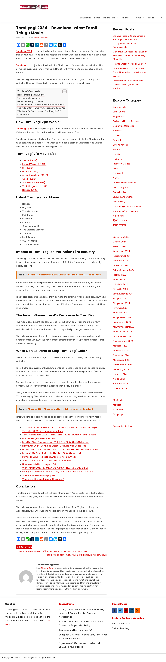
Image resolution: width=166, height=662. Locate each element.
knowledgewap (30, 657)
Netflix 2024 (119, 378)
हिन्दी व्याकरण (120, 220)
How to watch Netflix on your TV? (39, 464)
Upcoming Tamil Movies (125, 211)
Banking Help (119, 107)
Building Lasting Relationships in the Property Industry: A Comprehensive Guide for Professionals (81, 613)
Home (97, 17)
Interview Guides (121, 163)
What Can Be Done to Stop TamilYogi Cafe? (39, 111)
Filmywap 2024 (121, 307)
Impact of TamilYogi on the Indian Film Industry (41, 104)
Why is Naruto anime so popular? (39, 475)
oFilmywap (118, 409)
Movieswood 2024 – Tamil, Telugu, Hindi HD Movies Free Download (77, 555)
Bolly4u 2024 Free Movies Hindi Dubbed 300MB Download (51, 453)
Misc (115, 168)
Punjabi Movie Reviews (124, 182)
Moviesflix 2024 (121, 345)
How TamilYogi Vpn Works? (30, 94)
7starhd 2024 (120, 388)
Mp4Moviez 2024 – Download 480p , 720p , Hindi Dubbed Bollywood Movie (60, 449)
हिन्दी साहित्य (119, 225)
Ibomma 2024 (120, 274)
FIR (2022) (27, 167)
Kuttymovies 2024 (122, 317)
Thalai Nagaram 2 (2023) (35, 186)
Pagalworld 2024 (121, 255)
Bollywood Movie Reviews (126, 121)
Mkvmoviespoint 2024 (124, 326)
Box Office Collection (124, 125)
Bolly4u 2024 (119, 241)
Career (116, 135)
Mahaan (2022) (30, 171)
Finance (128, 18)
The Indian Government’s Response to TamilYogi (41, 108)
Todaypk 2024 (120, 260)
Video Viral (118, 215)
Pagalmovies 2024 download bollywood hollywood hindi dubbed (128, 84)
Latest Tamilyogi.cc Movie (30, 101)
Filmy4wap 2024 (121, 303)
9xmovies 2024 (121, 355)
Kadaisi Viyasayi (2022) (34, 164)
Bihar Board (111, 18)
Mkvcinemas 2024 (122, 336)
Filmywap (118, 414)
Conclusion (23, 114)
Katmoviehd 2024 (122, 322)
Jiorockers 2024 (121, 237)
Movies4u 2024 (121, 350)
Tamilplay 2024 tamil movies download (42, 431)
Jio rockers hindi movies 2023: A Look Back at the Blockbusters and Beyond (60, 427)
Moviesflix (118, 404)
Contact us (85, 17)
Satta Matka (119, 192)
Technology (119, 201)
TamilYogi (21, 65)
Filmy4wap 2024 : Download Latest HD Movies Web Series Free (54, 445)
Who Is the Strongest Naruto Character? (43, 479)
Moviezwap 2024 (121, 360)
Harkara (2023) (30, 189)
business (117, 130)
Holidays (117, 159)
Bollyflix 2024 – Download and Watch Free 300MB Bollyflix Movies (55, 442)
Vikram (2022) (29, 160)
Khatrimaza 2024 (122, 312)
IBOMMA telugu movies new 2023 (39, 438)
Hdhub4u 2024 (120, 284)
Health (116, 154)
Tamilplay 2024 (121, 369)
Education (118, 140)
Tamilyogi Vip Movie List (29, 98)
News (141, 18)
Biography (118, 116)
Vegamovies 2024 (122, 383)
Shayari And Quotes (123, 196)
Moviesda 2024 (121, 279)
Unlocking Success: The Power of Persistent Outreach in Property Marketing (130, 55)
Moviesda (118, 400)
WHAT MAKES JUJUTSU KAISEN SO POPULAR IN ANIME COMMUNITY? (55, 467)
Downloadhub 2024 (123, 341)
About (153, 18)
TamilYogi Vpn (23, 128)
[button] (161, 18)
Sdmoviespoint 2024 (123, 270)
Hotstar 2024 (120, 374)
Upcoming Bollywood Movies (128, 206)
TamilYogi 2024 (24, 51)
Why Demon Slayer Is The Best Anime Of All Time (47, 460)
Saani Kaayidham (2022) (35, 175)
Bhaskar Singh (47, 568)
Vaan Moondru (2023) (33, 182)
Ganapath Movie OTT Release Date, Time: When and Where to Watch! (58, 471)
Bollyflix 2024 (119, 246)
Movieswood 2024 (122, 331)
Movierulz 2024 (120, 265)
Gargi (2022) (29, 178)
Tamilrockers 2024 (122, 364)
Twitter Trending (120, 628)
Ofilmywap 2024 (121, 251)
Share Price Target (121, 623)
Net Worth (118, 173)
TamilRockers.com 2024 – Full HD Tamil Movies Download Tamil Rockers (59, 434)
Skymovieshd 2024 (122, 293)
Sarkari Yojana (120, 187)
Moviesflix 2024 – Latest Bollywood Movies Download (49, 456)
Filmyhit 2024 (120, 298)
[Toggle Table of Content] (63, 91)
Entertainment (25, 547)
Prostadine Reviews (123, 426)
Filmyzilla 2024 (120, 289)
